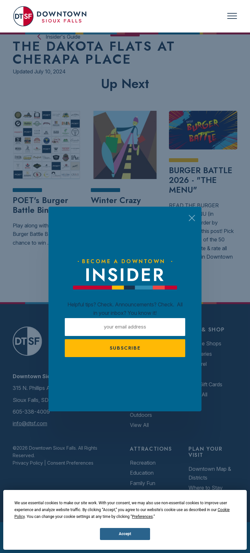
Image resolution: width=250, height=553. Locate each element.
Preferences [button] (142, 516)
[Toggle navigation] (232, 16)
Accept (125, 534)
